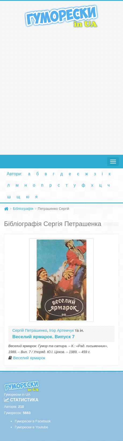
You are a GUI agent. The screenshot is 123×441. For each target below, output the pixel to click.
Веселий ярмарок (29, 358)
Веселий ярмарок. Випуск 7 (43, 336)
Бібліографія (23, 209)
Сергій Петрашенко (29, 330)
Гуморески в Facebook (33, 421)
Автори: (14, 174)
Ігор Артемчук (61, 330)
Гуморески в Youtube (31, 427)
